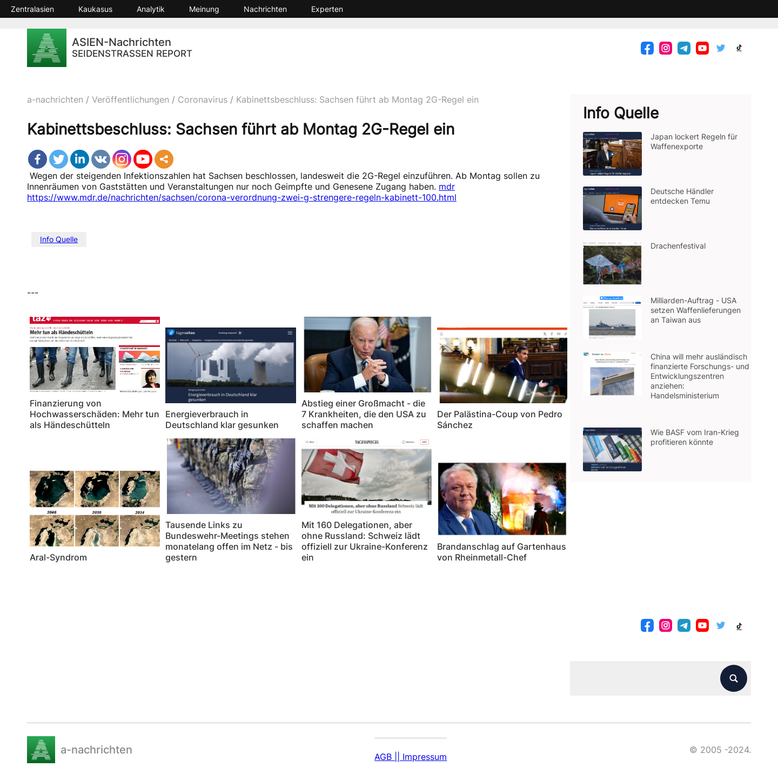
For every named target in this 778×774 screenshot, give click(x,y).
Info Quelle (59, 239)
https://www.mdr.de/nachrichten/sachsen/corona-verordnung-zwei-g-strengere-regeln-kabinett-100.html (242, 197)
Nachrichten (265, 9)
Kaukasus (95, 9)
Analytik (151, 9)
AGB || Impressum (410, 756)
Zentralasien (32, 9)
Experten (327, 9)
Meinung (204, 9)
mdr (447, 186)
